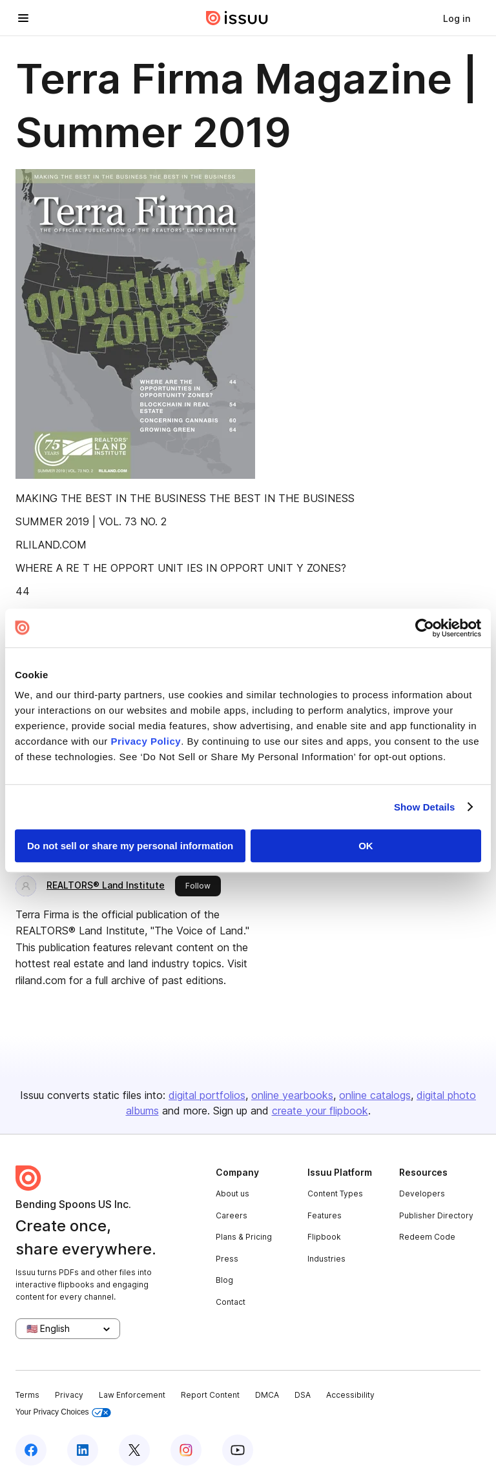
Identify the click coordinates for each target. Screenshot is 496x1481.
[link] (456, 18)
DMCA (267, 1395)
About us (232, 1193)
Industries (326, 1259)
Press (227, 1259)
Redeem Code (427, 1237)
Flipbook (324, 1237)
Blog (224, 1280)
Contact (230, 1302)
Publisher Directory (436, 1215)
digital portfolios (207, 1095)
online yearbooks (292, 1095)
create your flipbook (320, 1110)
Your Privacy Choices (63, 1412)
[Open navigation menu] (23, 18)
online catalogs (375, 1095)
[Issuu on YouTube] (237, 1450)
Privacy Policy (145, 741)
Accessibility (350, 1395)
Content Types (335, 1193)
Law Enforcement (132, 1395)
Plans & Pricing (244, 1237)
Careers (231, 1215)
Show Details (424, 806)
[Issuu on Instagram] (186, 1450)
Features (324, 1215)
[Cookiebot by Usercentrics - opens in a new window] (424, 628)
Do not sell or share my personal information (130, 845)
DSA (302, 1395)
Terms (27, 1395)
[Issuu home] (237, 18)
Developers (422, 1193)
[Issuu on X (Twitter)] (134, 1450)
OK (365, 845)
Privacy (69, 1395)
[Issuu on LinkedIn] (82, 1450)
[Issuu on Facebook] (31, 1450)
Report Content (210, 1395)
